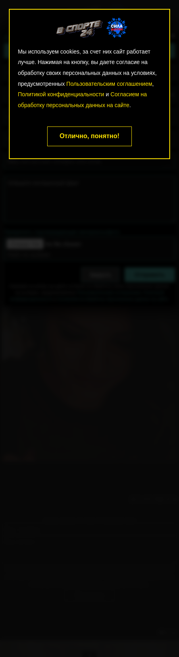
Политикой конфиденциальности (61, 94)
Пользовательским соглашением (109, 84)
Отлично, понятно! (90, 136)
